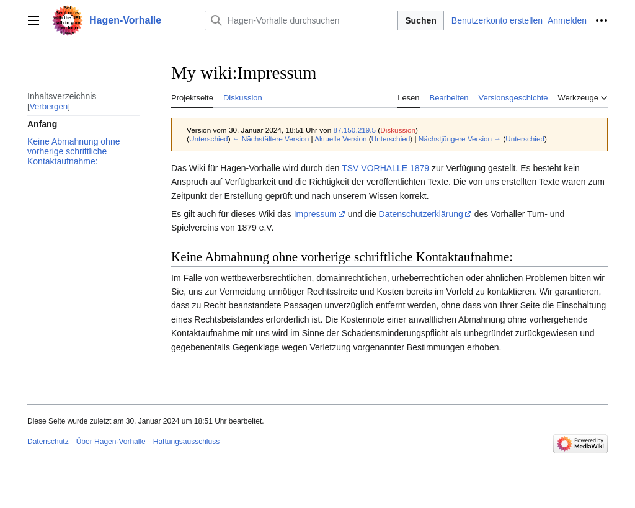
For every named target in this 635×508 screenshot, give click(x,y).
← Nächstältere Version (271, 139)
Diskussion (397, 130)
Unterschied (208, 139)
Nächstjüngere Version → (460, 139)
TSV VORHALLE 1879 (385, 168)
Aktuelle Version (340, 139)
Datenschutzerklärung (421, 214)
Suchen (421, 20)
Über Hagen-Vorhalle (111, 441)
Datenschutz (48, 441)
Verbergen (49, 106)
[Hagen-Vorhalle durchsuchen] (301, 20)
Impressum (315, 214)
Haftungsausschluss (186, 441)
